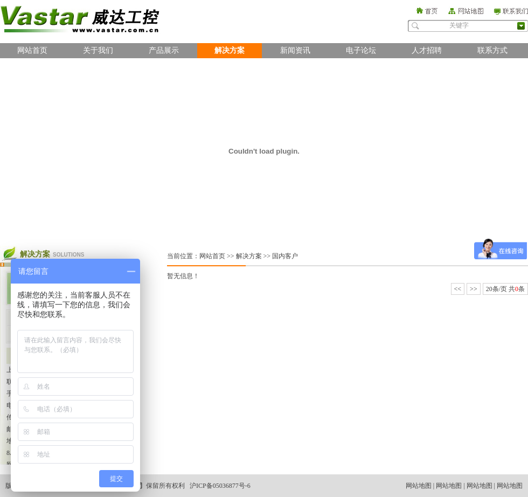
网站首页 (32, 50)
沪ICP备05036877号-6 (220, 485)
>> (473, 289)
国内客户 (285, 256)
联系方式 (492, 50)
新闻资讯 (295, 50)
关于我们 (98, 50)
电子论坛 (361, 50)
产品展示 (164, 50)
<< (458, 289)
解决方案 (229, 50)
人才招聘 (427, 50)
